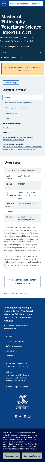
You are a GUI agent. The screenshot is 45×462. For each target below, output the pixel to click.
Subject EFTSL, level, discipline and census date (27, 195)
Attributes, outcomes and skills (16, 108)
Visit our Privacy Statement (20, 447)
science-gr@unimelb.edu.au (13, 140)
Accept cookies (11, 456)
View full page (11, 82)
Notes (6, 118)
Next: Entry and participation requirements (22, 281)
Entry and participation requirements (18, 102)
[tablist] (26, 3)
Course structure (10, 113)
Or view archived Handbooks (12, 57)
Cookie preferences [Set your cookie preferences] (32, 456)
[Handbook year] (22, 52)
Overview (7, 97)
